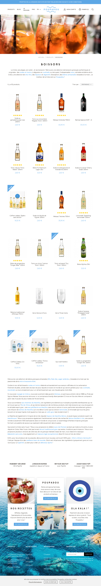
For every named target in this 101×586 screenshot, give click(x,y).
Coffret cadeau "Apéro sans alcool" (17, 216)
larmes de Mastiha (26, 410)
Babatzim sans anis (15, 434)
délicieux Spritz (46, 443)
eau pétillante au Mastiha (37, 407)
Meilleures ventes (14, 567)
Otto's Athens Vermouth (81, 438)
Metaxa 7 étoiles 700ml (61, 216)
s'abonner (88, 554)
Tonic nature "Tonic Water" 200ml (17, 168)
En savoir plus (80, 524)
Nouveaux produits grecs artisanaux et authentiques (16, 561)
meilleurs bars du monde (35, 440)
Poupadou (60, 77)
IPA (49, 379)
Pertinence (87, 84)
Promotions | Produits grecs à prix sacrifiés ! (16, 555)
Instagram (29, 561)
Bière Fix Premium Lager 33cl (39, 168)
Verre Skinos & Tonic (39, 313)
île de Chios (25, 405)
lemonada (63, 410)
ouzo (72, 72)
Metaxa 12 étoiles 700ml (61, 120)
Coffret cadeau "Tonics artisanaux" (40, 362)
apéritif (21, 443)
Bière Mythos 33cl (83, 264)
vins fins (28, 75)
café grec (50, 412)
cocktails (46, 72)
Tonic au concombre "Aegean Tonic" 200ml (39, 120)
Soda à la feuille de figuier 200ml (39, 216)
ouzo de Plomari (60, 427)
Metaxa (57, 394)
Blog (27, 558)
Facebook (29, 565)
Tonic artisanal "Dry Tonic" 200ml (61, 264)
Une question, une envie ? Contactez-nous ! (52, 564)
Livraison (47, 554)
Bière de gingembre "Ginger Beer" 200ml (17, 264)
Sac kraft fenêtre (61, 362)
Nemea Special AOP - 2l (83, 120)
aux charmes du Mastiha (30, 403)
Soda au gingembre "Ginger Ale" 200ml (83, 362)
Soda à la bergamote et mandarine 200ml (61, 168)
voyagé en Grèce (23, 394)
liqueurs (38, 75)
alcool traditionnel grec (49, 429)
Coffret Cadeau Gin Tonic (17, 362)
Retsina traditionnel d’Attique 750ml (17, 313)
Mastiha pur (12, 418)
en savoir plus (21, 524)
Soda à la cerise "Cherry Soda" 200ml (83, 168)
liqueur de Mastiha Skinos (56, 416)
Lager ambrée (63, 379)
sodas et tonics (26, 72)
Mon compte (69, 9)
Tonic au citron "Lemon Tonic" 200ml (39, 264)
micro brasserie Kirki (27, 381)
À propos (29, 554)
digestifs (46, 75)
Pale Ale (54, 379)
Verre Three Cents (61, 313)
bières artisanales (69, 75)
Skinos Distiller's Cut (76, 418)
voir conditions (75, 2)
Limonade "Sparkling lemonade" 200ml (83, 216)
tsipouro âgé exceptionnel (47, 434)
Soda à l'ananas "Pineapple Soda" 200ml (83, 313)
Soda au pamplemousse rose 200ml (17, 120)
